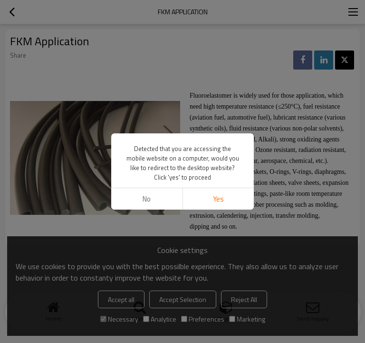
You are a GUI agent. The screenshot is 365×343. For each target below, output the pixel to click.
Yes (218, 198)
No (147, 198)
